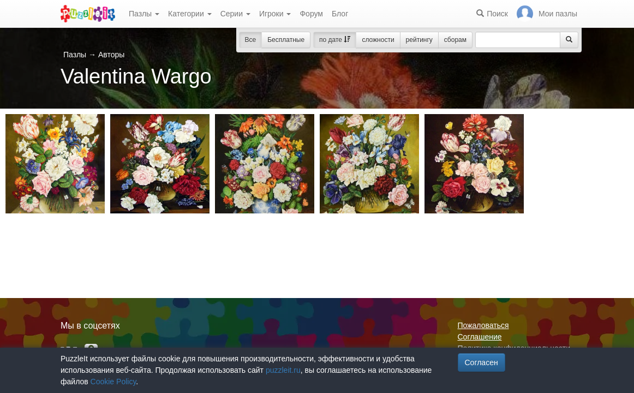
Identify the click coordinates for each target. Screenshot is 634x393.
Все (250, 40)
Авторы (111, 54)
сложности (378, 40)
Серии (235, 13)
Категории (190, 13)
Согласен (481, 362)
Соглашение (480, 336)
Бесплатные (285, 40)
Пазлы (144, 13)
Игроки (275, 13)
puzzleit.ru (283, 370)
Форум (311, 13)
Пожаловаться (483, 325)
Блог (340, 13)
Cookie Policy (113, 381)
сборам (455, 40)
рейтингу (419, 40)
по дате (334, 40)
